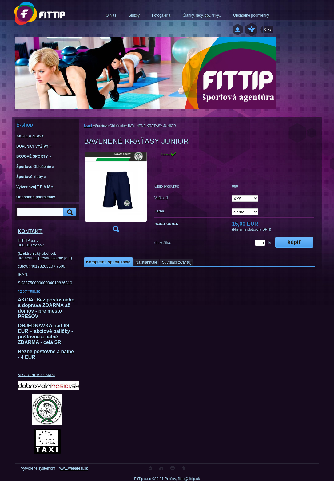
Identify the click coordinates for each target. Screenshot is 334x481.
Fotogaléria (161, 15)
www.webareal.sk (73, 468)
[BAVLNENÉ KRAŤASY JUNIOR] (116, 194)
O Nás (111, 15)
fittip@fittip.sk (29, 291)
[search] (69, 212)
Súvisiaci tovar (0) (176, 262)
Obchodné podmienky (251, 15)
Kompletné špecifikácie (108, 262)
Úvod (88, 125)
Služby (134, 15)
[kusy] (260, 243)
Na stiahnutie (146, 262)
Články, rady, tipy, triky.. (202, 15)
